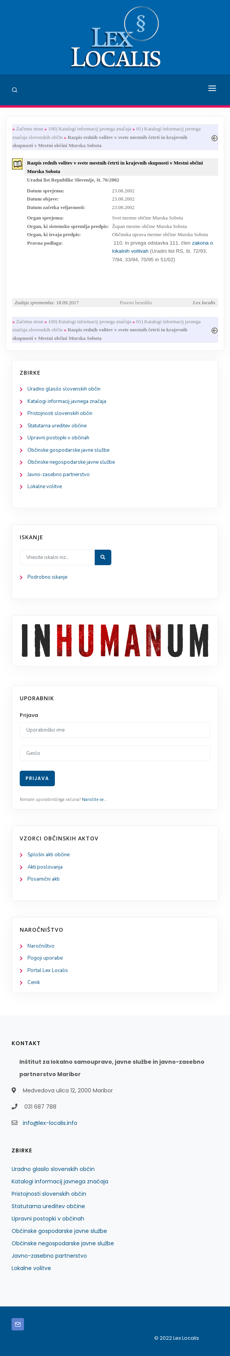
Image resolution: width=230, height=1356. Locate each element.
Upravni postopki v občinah (58, 437)
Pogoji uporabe (45, 958)
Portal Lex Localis (47, 970)
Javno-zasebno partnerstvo (58, 474)
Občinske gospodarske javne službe (68, 450)
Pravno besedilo (136, 302)
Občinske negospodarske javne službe (71, 462)
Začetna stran (29, 129)
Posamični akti (43, 879)
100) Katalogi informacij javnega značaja (89, 129)
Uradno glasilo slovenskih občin (64, 389)
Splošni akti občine (48, 854)
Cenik (33, 982)
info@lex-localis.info (50, 1123)
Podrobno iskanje (47, 577)
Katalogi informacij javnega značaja (66, 401)
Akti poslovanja (45, 867)
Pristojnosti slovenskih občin (59, 413)
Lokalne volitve (44, 486)
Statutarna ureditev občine (57, 425)
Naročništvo (41, 946)
